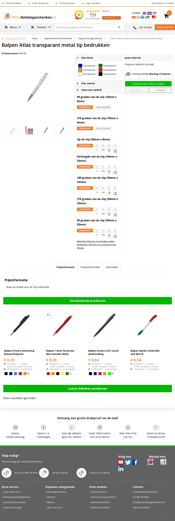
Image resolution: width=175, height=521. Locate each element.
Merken (51, 502)
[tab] (65, 267)
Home (35, 38)
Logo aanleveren (11, 491)
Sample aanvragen (12, 507)
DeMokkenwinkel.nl (100, 502)
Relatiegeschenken (56, 491)
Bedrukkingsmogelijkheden (16, 497)
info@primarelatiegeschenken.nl (149, 502)
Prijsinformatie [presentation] (66, 267)
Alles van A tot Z (55, 507)
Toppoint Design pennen (90, 38)
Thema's (51, 497)
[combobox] (86, 27)
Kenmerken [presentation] (112, 267)
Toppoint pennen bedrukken (58, 38)
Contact (170, 3)
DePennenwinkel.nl (100, 507)
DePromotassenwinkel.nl (103, 497)
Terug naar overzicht (15, 38)
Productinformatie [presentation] (90, 267)
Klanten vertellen (141, 507)
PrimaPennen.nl (99, 491)
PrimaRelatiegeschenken (145, 491)
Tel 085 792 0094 (141, 497)
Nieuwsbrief (158, 3)
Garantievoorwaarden (14, 502)
